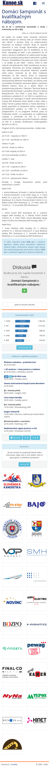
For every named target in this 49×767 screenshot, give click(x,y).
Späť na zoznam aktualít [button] (24, 304)
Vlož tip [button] (24, 464)
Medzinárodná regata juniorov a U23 (20, 428)
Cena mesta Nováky (13, 397)
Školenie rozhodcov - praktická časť (20, 362)
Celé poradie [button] (24, 347)
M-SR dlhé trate (19, 376)
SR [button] (26, 437)
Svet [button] (35, 437)
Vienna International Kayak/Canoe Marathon (24, 383)
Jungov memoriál (11, 411)
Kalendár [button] (16, 437)
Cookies (14, 764)
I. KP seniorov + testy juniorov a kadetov (22, 369)
